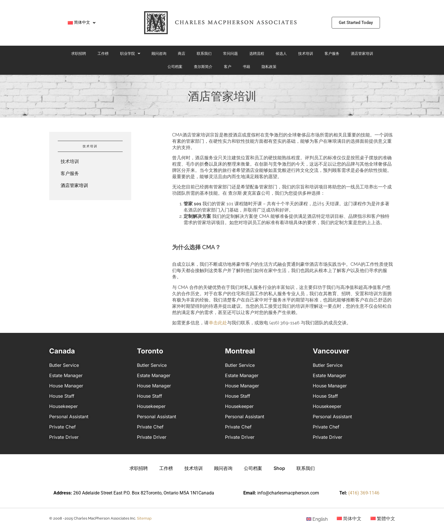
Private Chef (62, 427)
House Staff (61, 396)
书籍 (246, 67)
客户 (227, 67)
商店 (181, 53)
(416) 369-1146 (363, 493)
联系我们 (204, 53)
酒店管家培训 (362, 53)
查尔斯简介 (203, 67)
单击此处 (218, 322)
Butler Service (64, 365)
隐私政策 (269, 67)
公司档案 (175, 67)
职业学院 (130, 53)
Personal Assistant (68, 416)
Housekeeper (63, 406)
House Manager (66, 386)
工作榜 (103, 53)
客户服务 (331, 53)
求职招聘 (78, 53)
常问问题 (230, 53)
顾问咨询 (159, 53)
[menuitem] (81, 22)
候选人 (281, 53)
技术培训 (305, 53)
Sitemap (144, 518)
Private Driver (64, 437)
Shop (279, 468)
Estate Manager (66, 375)
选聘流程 (256, 53)
